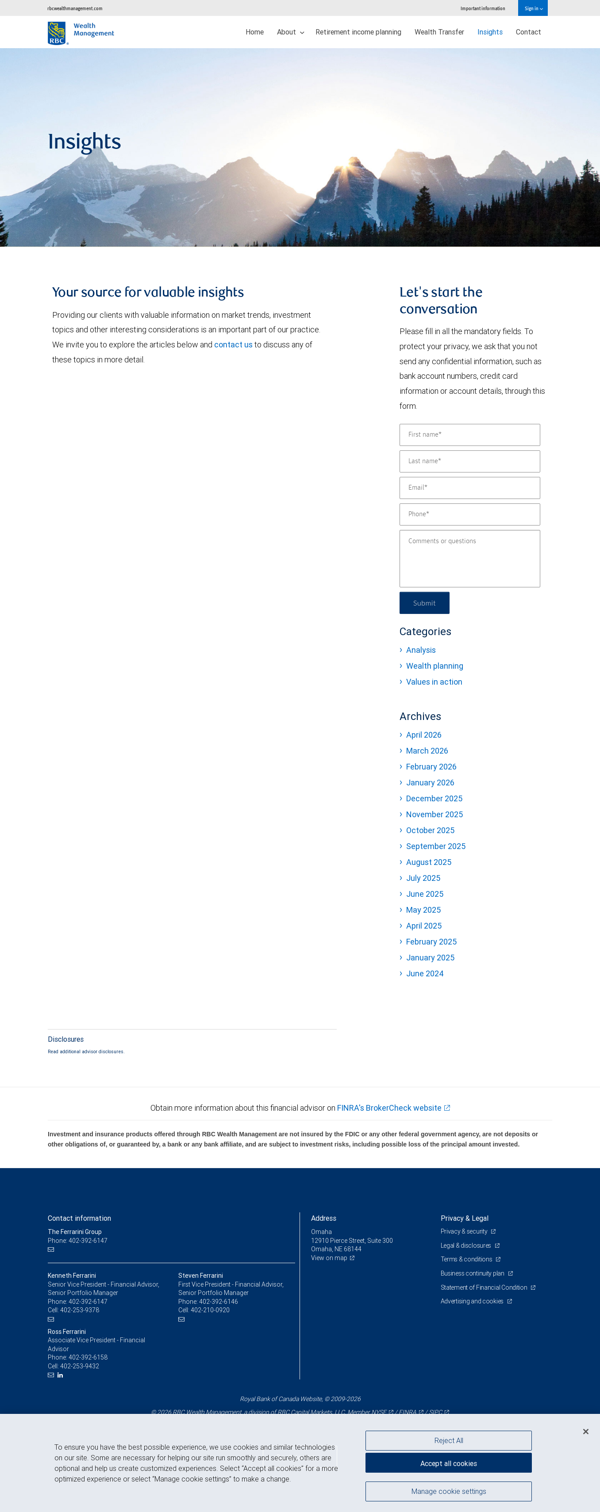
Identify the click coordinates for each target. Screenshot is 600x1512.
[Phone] (470, 514)
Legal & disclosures (466, 1245)
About (290, 31)
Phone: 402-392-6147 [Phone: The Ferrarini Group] (78, 1241)
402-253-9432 (79, 1366)
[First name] (470, 435)
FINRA (407, 1412)
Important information (483, 8)
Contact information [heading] (79, 1218)
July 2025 (423, 878)
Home (255, 31)
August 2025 (428, 862)
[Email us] (52, 1249)
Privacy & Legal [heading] (464, 1218)
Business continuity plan (473, 1273)
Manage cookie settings (449, 1491)
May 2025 (423, 910)
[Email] (470, 488)
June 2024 (425, 973)
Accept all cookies (448, 1463)
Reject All (449, 1440)
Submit (424, 602)
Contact (528, 31)
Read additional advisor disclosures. (86, 1051)
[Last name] (470, 461)
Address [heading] (323, 1218)
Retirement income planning (358, 31)
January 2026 (430, 782)
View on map (329, 1258)
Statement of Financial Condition (485, 1287)
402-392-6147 (88, 1302)
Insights (490, 31)
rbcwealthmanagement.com (75, 8)
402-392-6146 (218, 1302)
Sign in (534, 8)
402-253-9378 (79, 1310)
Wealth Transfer (439, 31)
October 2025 (430, 830)
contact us (233, 344)
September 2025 (435, 846)
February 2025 (431, 942)
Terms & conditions (467, 1259)
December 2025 (434, 798)
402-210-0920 (210, 1310)
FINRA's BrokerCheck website (389, 1108)
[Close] (586, 1431)
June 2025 (424, 894)
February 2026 (431, 767)
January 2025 (430, 957)
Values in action (434, 682)
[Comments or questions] (470, 558)
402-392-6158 (88, 1357)
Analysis (421, 650)
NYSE (378, 1412)
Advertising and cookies (473, 1301)
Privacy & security (465, 1231)
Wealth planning (434, 666)
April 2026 (424, 735)
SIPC (435, 1412)
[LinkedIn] (61, 1375)
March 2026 (427, 751)
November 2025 (434, 814)
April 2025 (424, 926)
